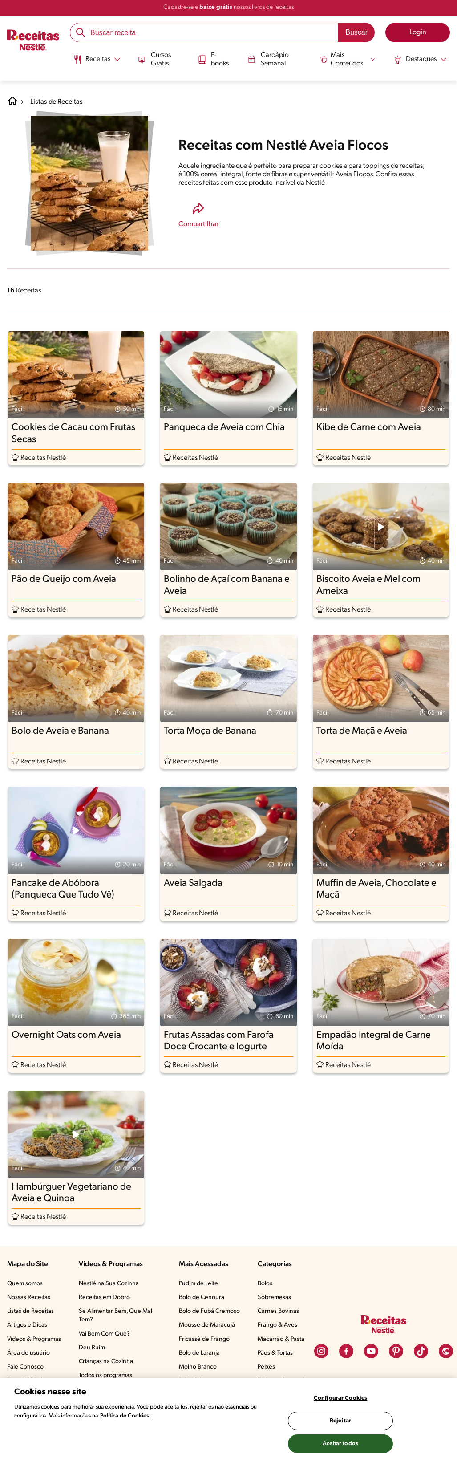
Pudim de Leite (198, 1283)
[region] (228, 1420)
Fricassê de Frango (204, 1339)
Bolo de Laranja (199, 1353)
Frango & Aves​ (277, 1325)
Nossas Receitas (28, 1297)
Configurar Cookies (340, 1398)
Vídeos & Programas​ (34, 1339)
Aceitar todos (340, 1443)
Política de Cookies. (125, 1416)
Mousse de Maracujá (207, 1325)
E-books (213, 58)
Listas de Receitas (57, 102)
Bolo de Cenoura (201, 1297)
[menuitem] (95, 62)
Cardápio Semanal (267, 58)
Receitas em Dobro (104, 1297)
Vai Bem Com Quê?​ (104, 1334)
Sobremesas (274, 1297)
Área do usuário (28, 1353)
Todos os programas (105, 1375)
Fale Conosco (25, 1367)
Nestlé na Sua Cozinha (109, 1283)
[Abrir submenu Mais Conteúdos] (348, 58)
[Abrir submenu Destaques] (421, 59)
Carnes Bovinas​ (278, 1311)
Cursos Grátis (153, 58)
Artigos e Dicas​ (27, 1325)
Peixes (266, 1367)
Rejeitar (340, 1421)
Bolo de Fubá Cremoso (209, 1311)
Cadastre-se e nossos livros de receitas (228, 7)
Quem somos (25, 1283)
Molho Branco (198, 1367)
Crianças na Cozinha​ (106, 1361)
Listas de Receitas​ (30, 1311)
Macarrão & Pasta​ (281, 1339)
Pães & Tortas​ (275, 1353)
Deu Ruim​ (92, 1347)
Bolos (265, 1283)
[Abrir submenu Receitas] (95, 59)
